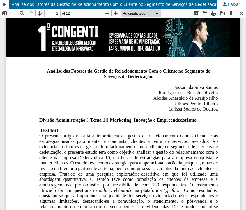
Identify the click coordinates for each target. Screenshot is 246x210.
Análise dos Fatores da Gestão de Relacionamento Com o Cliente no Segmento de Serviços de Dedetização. (116, 4)
